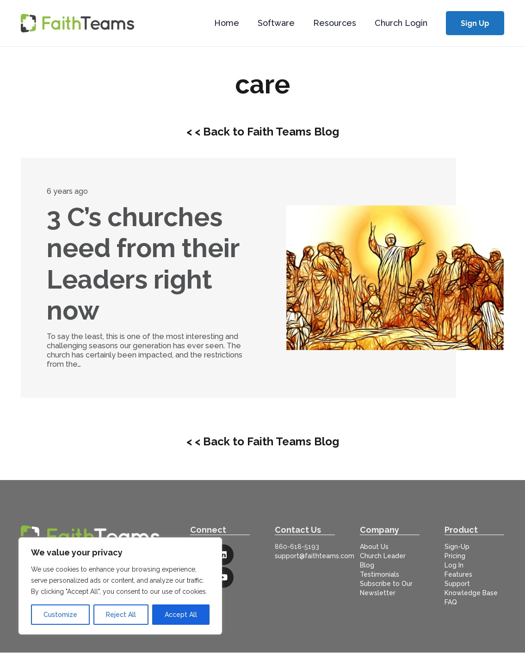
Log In (454, 565)
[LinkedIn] (223, 554)
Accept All (181, 614)
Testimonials (379, 574)
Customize (60, 614)
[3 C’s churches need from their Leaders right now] (395, 277)
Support (457, 583)
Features (458, 574)
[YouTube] (223, 577)
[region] (120, 586)
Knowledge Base (471, 593)
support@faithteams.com (314, 556)
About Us (374, 546)
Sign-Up (457, 546)
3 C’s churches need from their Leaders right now (143, 264)
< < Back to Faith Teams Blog (262, 131)
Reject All (121, 614)
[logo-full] (77, 23)
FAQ (451, 602)
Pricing (455, 556)
